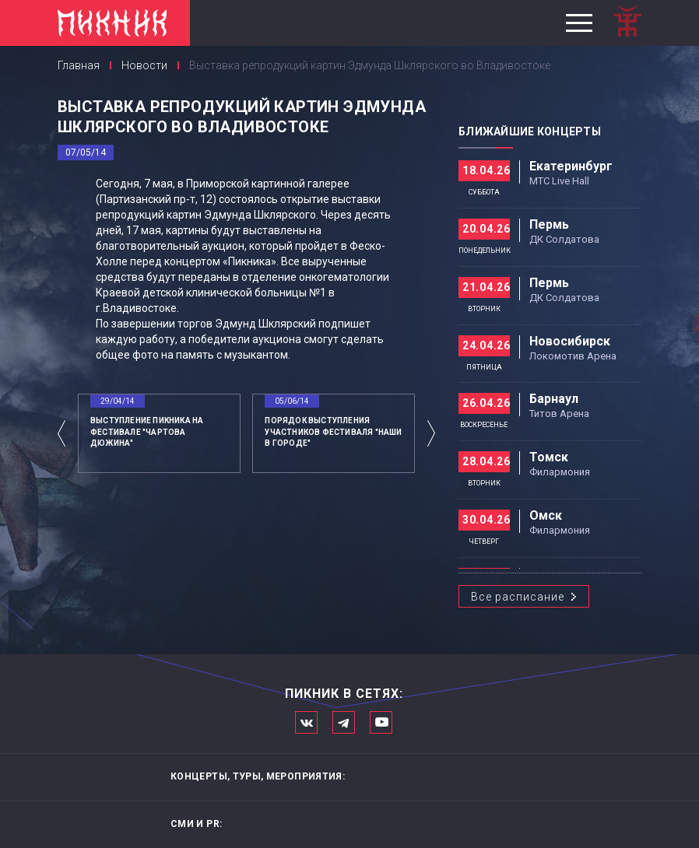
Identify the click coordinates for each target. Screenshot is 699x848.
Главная (79, 65)
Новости (144, 65)
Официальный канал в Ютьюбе (381, 722)
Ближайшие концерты (529, 131)
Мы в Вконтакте (306, 722)
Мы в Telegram (343, 722)
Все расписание (517, 596)
